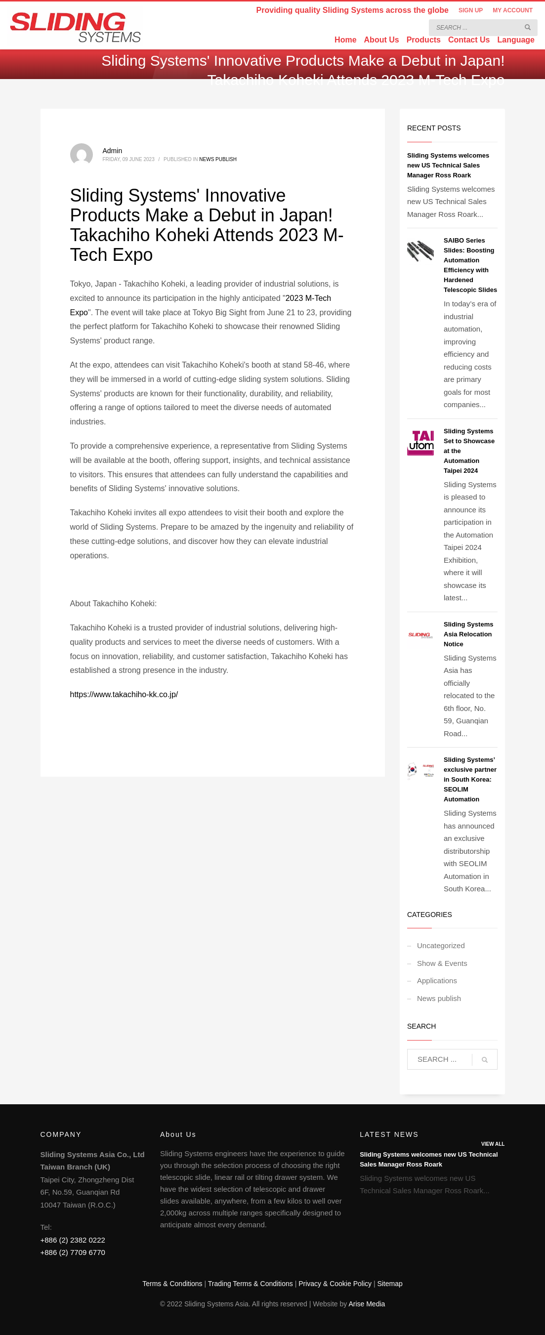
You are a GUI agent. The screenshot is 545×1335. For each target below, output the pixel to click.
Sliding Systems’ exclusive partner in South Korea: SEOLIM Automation (470, 779)
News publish (218, 159)
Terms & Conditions (172, 1284)
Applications (437, 980)
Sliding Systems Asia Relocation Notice (468, 634)
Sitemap (389, 1284)
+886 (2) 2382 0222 (73, 1240)
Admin (113, 151)
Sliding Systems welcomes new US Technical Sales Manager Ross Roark (448, 165)
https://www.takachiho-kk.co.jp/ (124, 694)
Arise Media (366, 1304)
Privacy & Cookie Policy (335, 1284)
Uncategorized (441, 945)
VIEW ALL (492, 1144)
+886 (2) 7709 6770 (73, 1252)
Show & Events (442, 963)
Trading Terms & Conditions (250, 1284)
